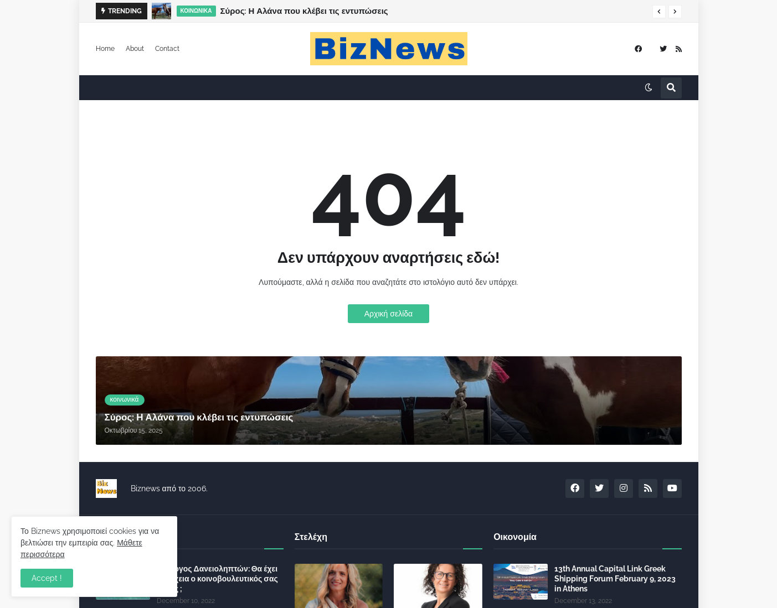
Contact (167, 49)
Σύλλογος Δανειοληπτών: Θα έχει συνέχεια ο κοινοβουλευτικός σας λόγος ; (217, 578)
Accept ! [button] (47, 578)
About (135, 49)
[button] (659, 11)
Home (105, 49)
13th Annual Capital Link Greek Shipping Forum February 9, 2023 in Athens (615, 578)
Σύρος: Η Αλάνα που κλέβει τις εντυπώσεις (304, 11)
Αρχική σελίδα (388, 313)
